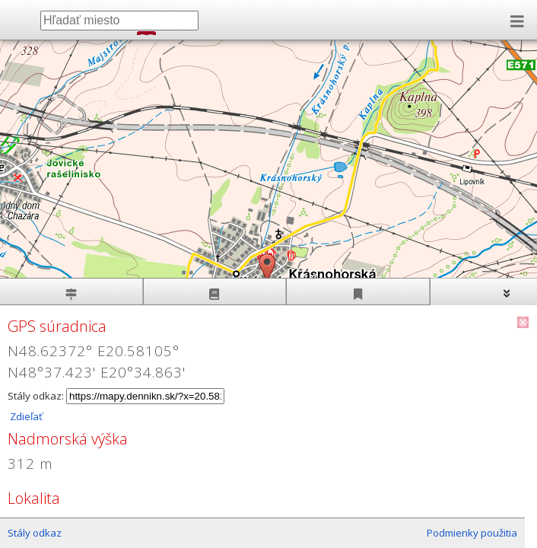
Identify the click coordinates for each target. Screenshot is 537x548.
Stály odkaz (35, 533)
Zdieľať (25, 416)
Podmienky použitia (472, 533)
